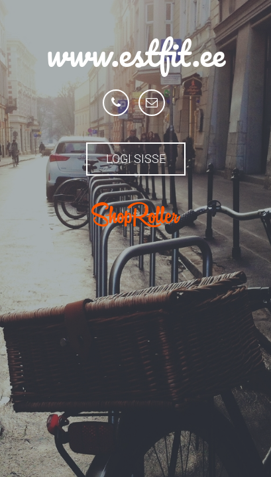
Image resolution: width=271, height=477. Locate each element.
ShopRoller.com (135, 214)
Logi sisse (136, 159)
